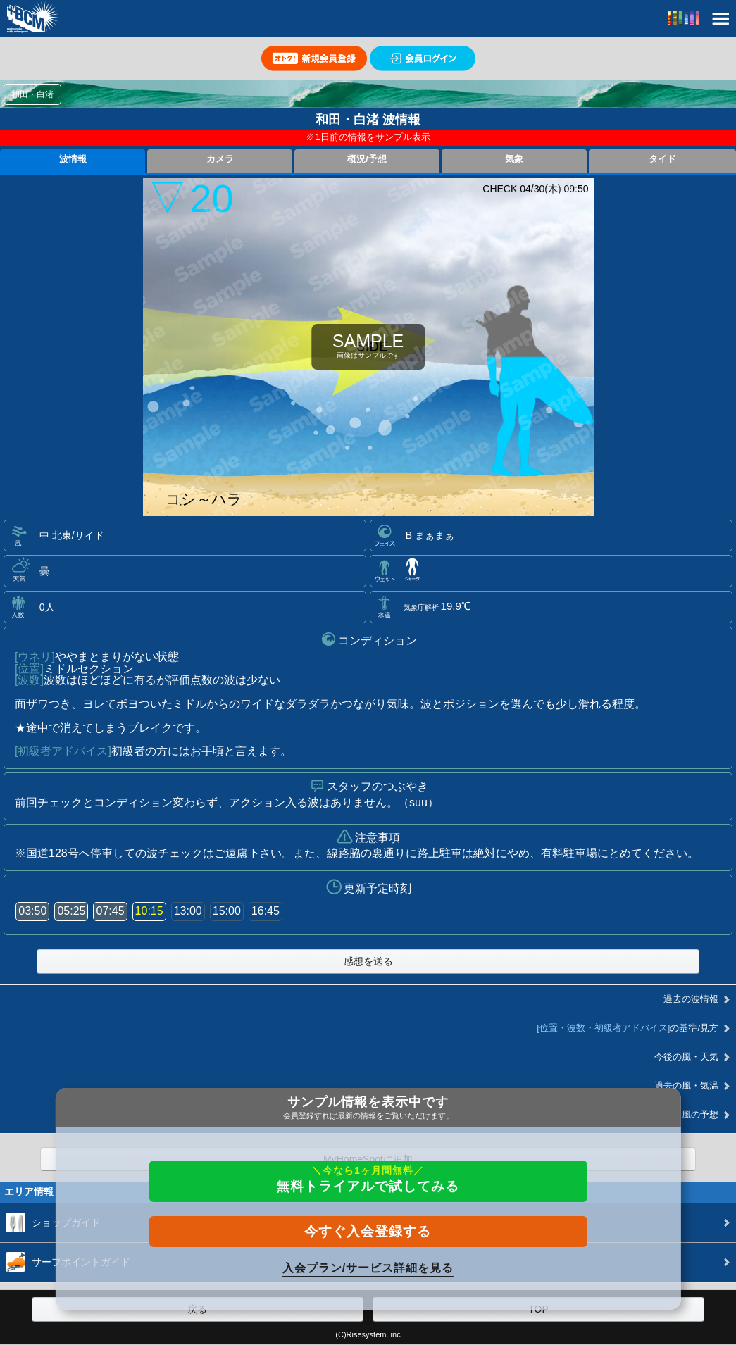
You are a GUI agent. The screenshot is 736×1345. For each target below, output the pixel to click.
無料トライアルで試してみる (368, 1179)
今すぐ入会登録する (367, 1231)
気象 (514, 159)
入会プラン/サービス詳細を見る (368, 1268)
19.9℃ (456, 606)
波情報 (73, 159)
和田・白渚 (32, 94)
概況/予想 (367, 159)
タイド (662, 159)
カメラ (220, 159)
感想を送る (368, 961)
